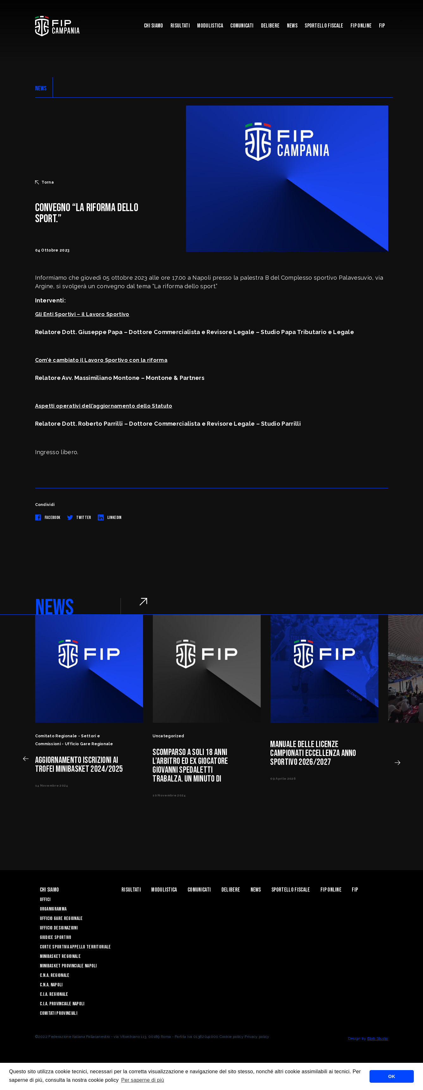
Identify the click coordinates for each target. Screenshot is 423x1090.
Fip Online (361, 25)
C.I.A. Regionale (54, 994)
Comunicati (241, 25)
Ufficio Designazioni (59, 928)
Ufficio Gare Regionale (61, 919)
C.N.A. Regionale (55, 975)
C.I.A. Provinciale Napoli (62, 1004)
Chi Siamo (153, 25)
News (292, 25)
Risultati (180, 25)
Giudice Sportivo (56, 938)
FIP (382, 25)
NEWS (41, 88)
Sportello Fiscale (324, 25)
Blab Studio (377, 1038)
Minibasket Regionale (60, 956)
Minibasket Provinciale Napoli (68, 966)
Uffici (45, 900)
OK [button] (391, 1076)
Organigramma (53, 909)
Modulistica (210, 25)
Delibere (270, 25)
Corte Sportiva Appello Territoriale (75, 947)
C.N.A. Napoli (51, 985)
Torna (44, 182)
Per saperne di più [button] (142, 1080)
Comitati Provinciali (58, 1013)
